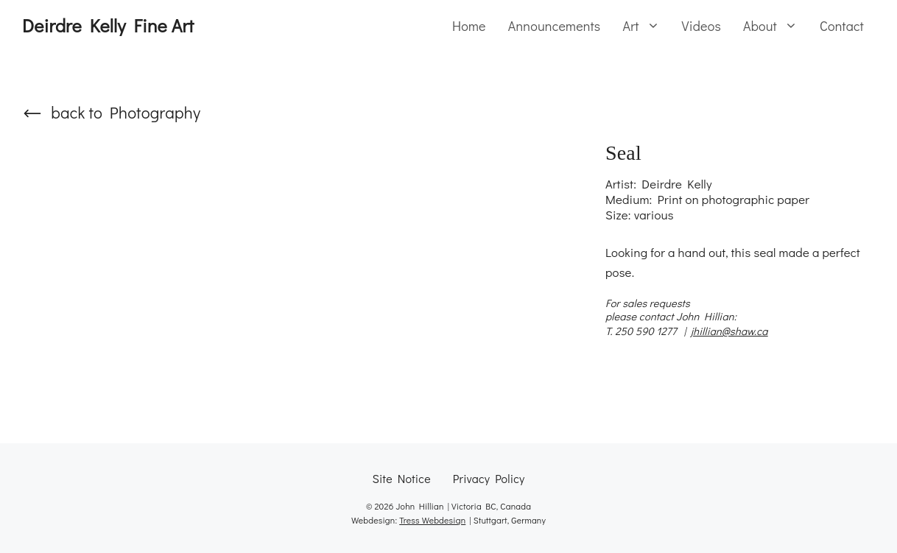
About (776, 26)
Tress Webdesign (432, 520)
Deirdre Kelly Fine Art (108, 25)
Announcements (554, 26)
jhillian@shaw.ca (729, 331)
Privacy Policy (489, 478)
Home (469, 26)
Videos (701, 26)
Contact (842, 26)
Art (646, 26)
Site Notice (402, 478)
